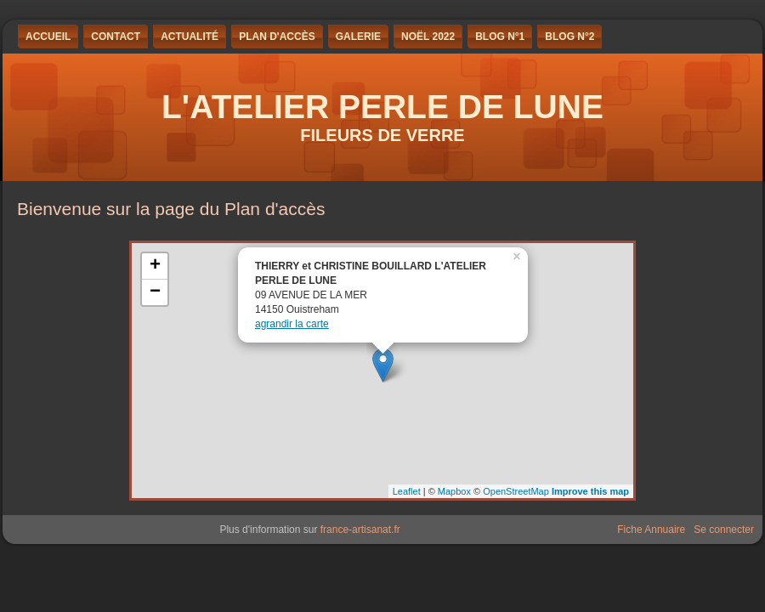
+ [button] (155, 266)
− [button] (155, 292)
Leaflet (407, 491)
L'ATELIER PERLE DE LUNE (383, 106)
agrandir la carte (292, 324)
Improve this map (590, 491)
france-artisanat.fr (360, 530)
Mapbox (454, 491)
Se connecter (724, 530)
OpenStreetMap (516, 491)
